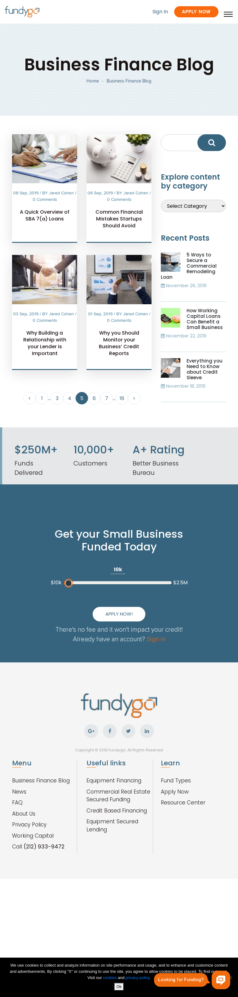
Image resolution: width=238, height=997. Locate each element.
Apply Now (196, 11)
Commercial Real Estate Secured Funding (118, 795)
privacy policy (137, 977)
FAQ (17, 802)
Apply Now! (119, 614)
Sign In (160, 11)
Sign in (156, 638)
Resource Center (183, 802)
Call (38, 846)
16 (122, 398)
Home (92, 81)
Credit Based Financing (116, 810)
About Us (23, 813)
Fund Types (176, 780)
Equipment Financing (113, 780)
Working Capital (33, 835)
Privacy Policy (29, 824)
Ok (119, 986)
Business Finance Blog (41, 780)
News (19, 791)
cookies (110, 977)
